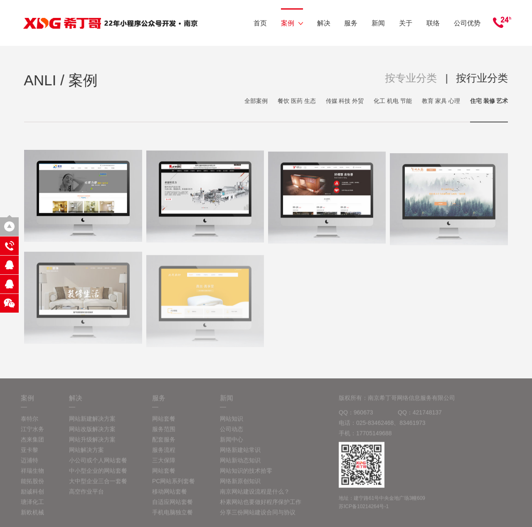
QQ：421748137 (420, 417)
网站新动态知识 (240, 465)
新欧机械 (32, 517)
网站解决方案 (86, 454)
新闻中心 (231, 444)
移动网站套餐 (169, 496)
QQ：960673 (356, 417)
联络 (433, 23)
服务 (350, 23)
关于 (405, 23)
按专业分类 (412, 78)
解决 (323, 23)
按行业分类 (483, 78)
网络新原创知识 (240, 485)
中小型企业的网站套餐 (98, 475)
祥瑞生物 (32, 475)
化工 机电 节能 (393, 101)
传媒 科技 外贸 (345, 101)
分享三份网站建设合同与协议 (258, 517)
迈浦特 (29, 465)
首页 (260, 23)
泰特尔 (29, 423)
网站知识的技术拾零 (246, 475)
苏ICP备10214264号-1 (364, 511)
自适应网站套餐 (172, 506)
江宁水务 (32, 433)
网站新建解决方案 (92, 423)
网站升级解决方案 (92, 444)
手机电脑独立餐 (172, 517)
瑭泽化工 (32, 506)
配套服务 (163, 444)
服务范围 (163, 433)
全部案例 (256, 101)
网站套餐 (163, 423)
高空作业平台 (86, 496)
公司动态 (231, 433)
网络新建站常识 (240, 454)
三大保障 (163, 465)
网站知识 (231, 423)
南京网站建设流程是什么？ (255, 496)
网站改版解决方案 (92, 433)
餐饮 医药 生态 (297, 101)
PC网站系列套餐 (173, 485)
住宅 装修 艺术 (489, 101)
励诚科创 (32, 496)
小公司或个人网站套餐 (98, 465)
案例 (292, 23)
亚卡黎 (29, 454)
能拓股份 (32, 485)
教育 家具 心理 (441, 101)
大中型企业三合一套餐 (98, 485)
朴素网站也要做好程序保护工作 (260, 506)
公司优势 (467, 23)
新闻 (378, 23)
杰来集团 (32, 444)
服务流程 (163, 454)
